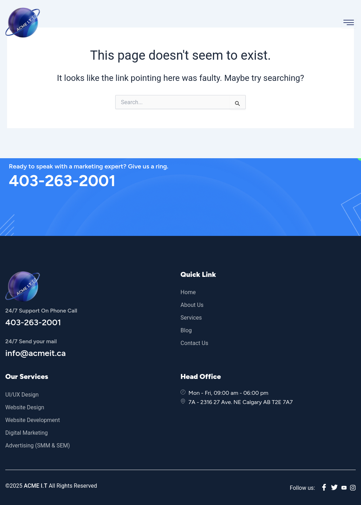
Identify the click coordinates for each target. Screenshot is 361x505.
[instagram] (353, 487)
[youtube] (344, 487)
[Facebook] (323, 487)
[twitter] (334, 487)
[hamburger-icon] (349, 22)
